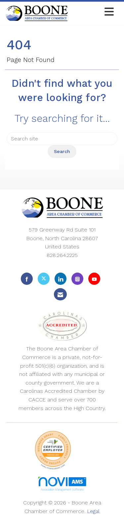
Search (62, 151)
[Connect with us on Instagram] (77, 279)
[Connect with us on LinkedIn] (60, 279)
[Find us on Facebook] (27, 279)
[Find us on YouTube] (94, 279)
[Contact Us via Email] (60, 294)
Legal (93, 511)
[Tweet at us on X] (44, 279)
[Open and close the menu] (92, 12)
